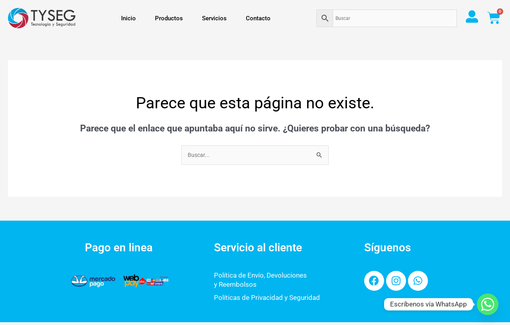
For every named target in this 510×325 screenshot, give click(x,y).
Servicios (214, 18)
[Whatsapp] (487, 304)
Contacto (258, 18)
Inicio (128, 18)
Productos (169, 18)
